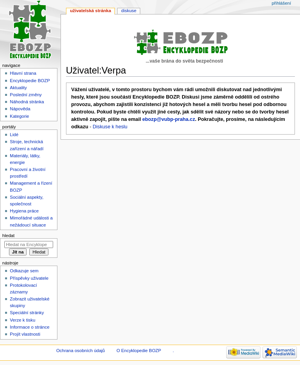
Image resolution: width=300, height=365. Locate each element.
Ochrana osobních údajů (80, 350)
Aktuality (18, 87)
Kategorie (19, 116)
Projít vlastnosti (25, 334)
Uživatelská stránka (90, 10)
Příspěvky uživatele (29, 278)
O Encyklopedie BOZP (138, 350)
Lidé (14, 134)
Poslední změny (26, 94)
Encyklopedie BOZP (30, 80)
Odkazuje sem (24, 270)
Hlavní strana (23, 73)
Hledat (8, 235)
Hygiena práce (24, 211)
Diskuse (128, 10)
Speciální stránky (27, 312)
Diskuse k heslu (110, 126)
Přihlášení (281, 3)
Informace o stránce (29, 327)
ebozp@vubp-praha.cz (168, 119)
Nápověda (20, 108)
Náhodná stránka (27, 101)
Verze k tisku (22, 320)
